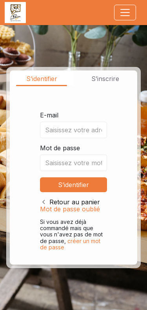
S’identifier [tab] (41, 79)
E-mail (49, 115)
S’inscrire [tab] (105, 79)
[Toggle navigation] (125, 12)
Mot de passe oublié (70, 209)
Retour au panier (74, 201)
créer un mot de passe (70, 244)
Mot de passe (60, 147)
